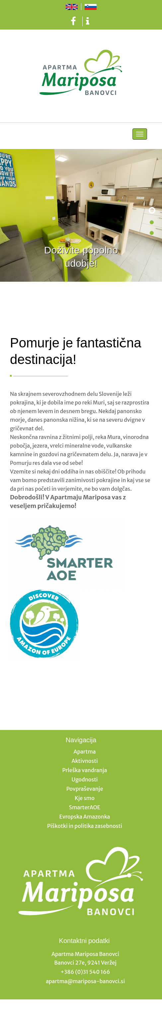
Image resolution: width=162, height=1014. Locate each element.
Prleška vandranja (84, 770)
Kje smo (85, 798)
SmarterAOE (84, 807)
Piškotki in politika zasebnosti (84, 826)
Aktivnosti (84, 761)
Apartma (85, 751)
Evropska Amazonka (84, 816)
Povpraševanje (84, 788)
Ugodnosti (84, 779)
